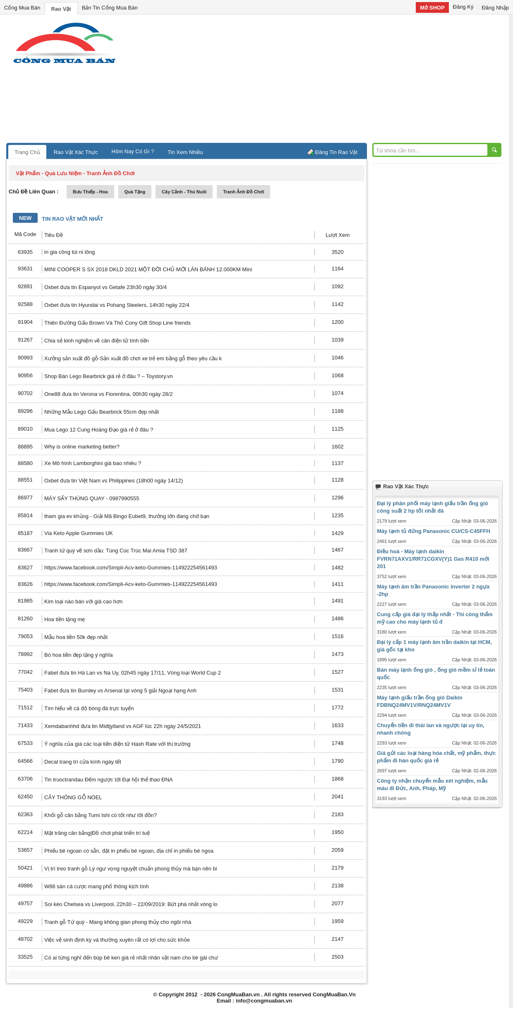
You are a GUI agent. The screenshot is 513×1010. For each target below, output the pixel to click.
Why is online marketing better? (82, 447)
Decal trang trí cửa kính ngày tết (82, 762)
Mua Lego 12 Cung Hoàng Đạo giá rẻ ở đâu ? (98, 430)
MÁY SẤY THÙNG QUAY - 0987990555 (91, 498)
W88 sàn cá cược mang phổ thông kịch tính (96, 886)
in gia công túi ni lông (69, 252)
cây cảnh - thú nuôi (184, 191)
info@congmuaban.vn (264, 1001)
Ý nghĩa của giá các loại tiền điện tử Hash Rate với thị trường (117, 744)
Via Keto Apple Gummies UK (78, 533)
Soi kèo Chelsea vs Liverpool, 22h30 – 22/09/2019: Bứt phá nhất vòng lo (131, 904)
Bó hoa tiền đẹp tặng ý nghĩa (78, 655)
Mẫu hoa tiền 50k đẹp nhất (76, 637)
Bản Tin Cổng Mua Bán (110, 8)
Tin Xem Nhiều (185, 152)
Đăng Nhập (495, 8)
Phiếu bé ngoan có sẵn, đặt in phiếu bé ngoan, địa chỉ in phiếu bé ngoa (128, 851)
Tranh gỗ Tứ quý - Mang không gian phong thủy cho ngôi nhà (117, 922)
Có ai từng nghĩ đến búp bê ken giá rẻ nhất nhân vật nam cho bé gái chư (131, 958)
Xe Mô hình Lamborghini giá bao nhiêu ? (92, 463)
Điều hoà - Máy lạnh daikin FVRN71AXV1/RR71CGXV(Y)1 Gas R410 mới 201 (433, 558)
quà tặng (135, 191)
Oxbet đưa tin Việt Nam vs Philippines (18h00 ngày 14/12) (113, 480)
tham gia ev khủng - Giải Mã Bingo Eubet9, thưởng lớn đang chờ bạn (126, 516)
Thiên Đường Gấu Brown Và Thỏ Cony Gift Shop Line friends (117, 323)
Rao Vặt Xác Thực (76, 152)
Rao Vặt (61, 9)
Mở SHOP (432, 8)
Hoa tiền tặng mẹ (64, 619)
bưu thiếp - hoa (90, 191)
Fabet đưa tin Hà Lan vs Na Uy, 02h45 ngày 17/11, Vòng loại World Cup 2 (132, 673)
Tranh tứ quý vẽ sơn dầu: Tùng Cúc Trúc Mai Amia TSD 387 (115, 550)
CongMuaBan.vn (238, 994)
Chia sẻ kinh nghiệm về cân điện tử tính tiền (96, 340)
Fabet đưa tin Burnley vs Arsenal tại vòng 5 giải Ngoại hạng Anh (120, 690)
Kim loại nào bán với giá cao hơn (83, 601)
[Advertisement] (327, 81)
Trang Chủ (27, 152)
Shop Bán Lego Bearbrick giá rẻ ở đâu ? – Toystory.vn (108, 376)
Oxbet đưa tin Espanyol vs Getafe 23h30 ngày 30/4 (105, 287)
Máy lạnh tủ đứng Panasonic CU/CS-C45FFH (433, 531)
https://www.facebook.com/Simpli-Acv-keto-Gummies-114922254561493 (130, 567)
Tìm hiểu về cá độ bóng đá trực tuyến (89, 708)
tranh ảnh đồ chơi (243, 191)
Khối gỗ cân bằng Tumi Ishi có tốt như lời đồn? (100, 815)
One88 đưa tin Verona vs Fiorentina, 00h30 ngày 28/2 (108, 394)
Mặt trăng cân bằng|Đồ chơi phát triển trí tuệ (97, 833)
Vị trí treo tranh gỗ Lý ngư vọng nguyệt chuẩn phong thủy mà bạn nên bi (130, 868)
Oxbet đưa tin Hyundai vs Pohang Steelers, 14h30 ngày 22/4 (116, 305)
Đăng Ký (463, 7)
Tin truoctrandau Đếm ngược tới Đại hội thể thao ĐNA (108, 779)
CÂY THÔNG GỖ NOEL (73, 797)
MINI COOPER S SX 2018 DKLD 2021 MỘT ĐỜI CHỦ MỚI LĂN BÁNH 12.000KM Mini (148, 269)
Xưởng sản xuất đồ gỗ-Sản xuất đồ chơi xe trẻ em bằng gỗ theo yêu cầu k (133, 358)
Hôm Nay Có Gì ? (133, 151)
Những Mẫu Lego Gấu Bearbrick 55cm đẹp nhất (101, 412)
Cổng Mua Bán (22, 8)
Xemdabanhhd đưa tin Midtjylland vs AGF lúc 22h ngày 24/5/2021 (122, 726)
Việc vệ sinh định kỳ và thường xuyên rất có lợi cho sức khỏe (117, 940)
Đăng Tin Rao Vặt (336, 152)
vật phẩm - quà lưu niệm (49, 173)
